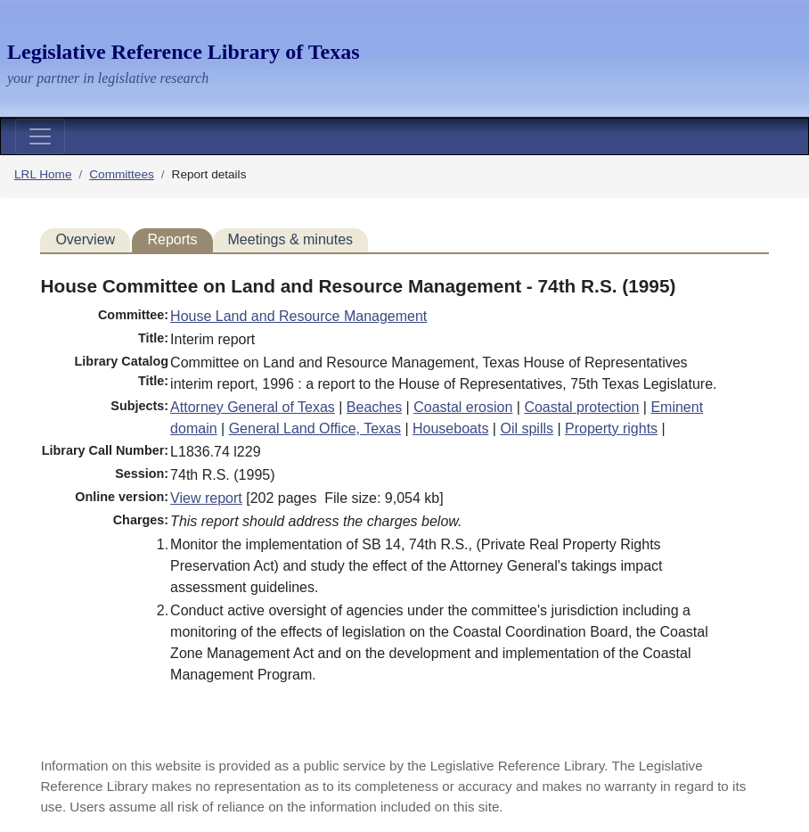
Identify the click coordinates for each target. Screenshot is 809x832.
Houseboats (450, 428)
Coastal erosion (462, 407)
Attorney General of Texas (252, 407)
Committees (121, 174)
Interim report (212, 339)
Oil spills (526, 428)
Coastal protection (581, 407)
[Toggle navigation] (40, 136)
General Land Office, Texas (315, 428)
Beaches (374, 407)
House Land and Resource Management (298, 316)
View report (206, 498)
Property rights (611, 428)
